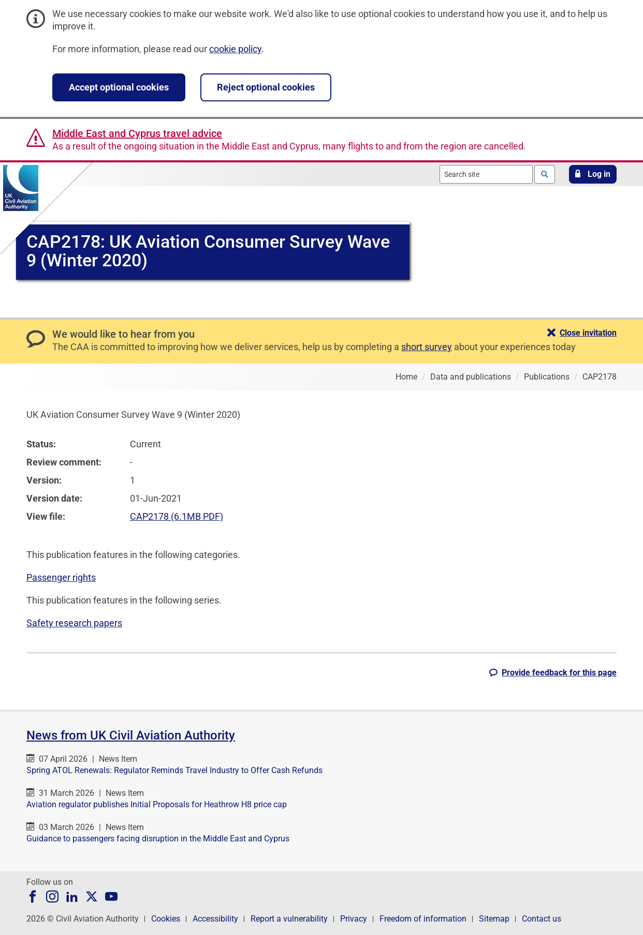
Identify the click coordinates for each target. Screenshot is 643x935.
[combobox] (486, 174)
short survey (426, 346)
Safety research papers (74, 622)
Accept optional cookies (119, 87)
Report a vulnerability (289, 919)
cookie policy (235, 48)
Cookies (165, 919)
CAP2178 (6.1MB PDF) (176, 516)
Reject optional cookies (266, 87)
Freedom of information (422, 919)
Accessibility (215, 919)
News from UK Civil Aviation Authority (130, 735)
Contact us (541, 919)
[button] (593, 174)
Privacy (353, 919)
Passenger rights (61, 577)
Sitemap (494, 919)
